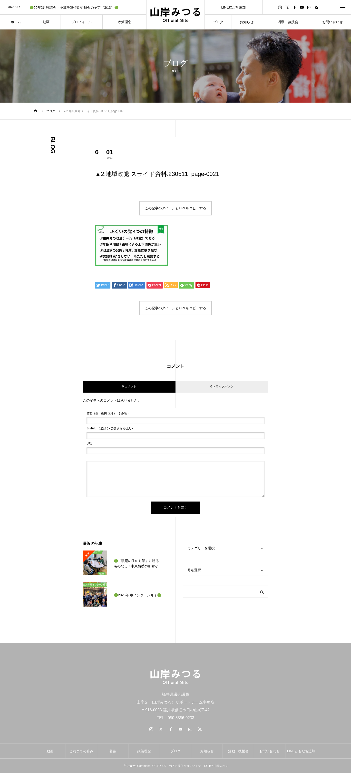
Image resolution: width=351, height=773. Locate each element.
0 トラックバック (221, 386)
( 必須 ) (107, 413)
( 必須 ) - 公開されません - (110, 428)
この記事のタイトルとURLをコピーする (175, 208)
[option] (73, 8)
